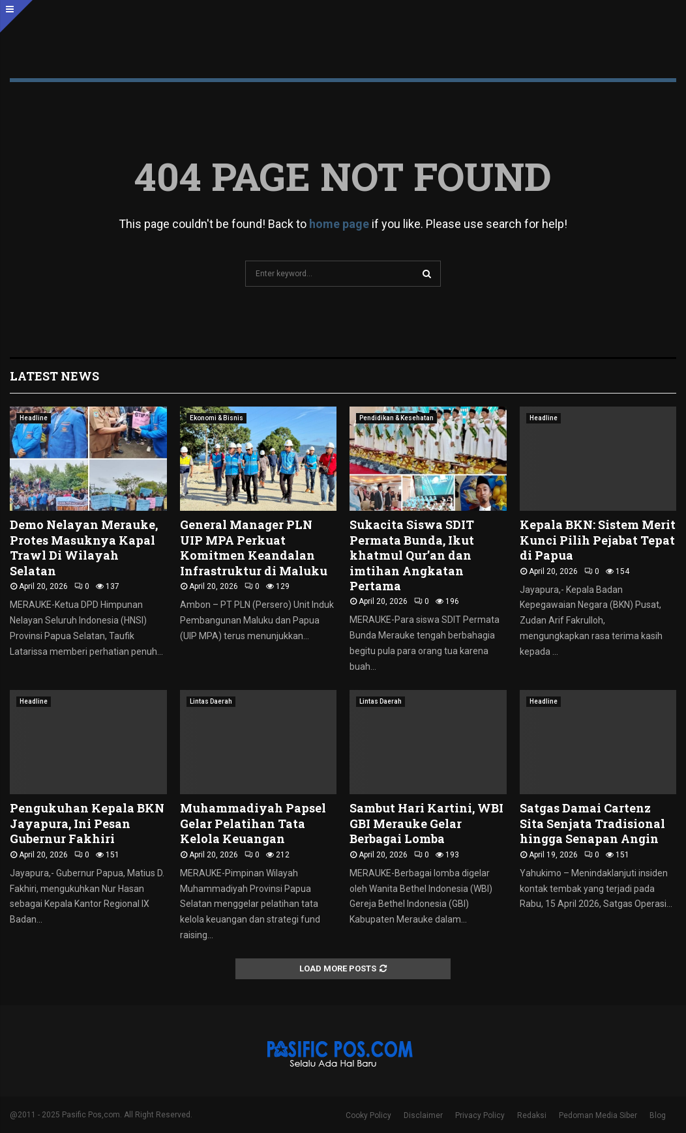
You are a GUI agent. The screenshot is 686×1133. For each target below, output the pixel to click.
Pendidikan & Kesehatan (396, 418)
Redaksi (531, 1115)
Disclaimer (423, 1115)
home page (339, 224)
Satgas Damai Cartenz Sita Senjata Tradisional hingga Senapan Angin (592, 823)
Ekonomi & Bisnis (216, 418)
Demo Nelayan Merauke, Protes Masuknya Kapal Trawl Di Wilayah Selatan (84, 547)
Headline (34, 418)
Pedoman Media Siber (598, 1115)
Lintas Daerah (211, 701)
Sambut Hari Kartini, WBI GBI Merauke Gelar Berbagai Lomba (426, 823)
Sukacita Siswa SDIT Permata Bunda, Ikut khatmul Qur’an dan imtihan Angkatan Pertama (412, 555)
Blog (657, 1115)
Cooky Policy (368, 1115)
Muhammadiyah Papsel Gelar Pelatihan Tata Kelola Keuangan (253, 823)
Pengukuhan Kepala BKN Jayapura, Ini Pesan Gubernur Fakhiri (87, 823)
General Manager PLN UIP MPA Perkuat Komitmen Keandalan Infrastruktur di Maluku (253, 547)
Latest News (54, 376)
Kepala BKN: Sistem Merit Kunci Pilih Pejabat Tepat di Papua (598, 540)
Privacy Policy (480, 1115)
